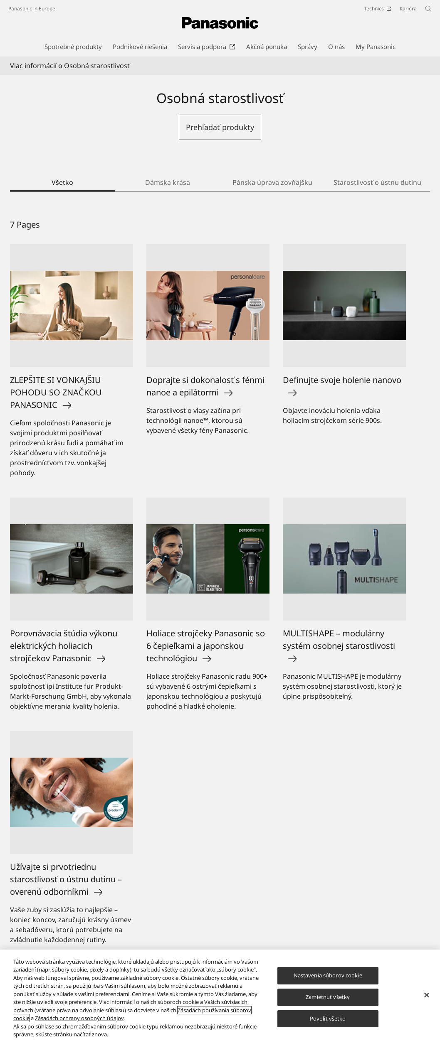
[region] (220, 996)
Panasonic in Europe (31, 8)
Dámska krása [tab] (167, 182)
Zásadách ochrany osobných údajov (79, 1018)
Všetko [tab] (62, 182)
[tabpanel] (220, 588)
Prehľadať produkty (220, 127)
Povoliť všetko (328, 1018)
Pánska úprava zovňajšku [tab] (272, 182)
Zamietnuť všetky (328, 997)
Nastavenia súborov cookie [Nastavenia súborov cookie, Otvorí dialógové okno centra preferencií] (328, 975)
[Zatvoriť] (427, 995)
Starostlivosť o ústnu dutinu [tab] (377, 182)
